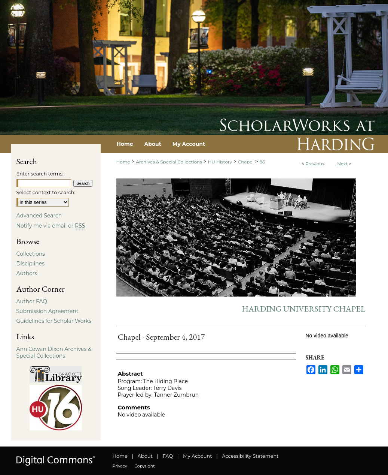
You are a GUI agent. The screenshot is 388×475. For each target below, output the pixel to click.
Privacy (120, 466)
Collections (30, 253)
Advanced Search (39, 215)
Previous (314, 163)
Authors (26, 273)
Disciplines (30, 263)
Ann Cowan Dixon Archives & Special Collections (54, 352)
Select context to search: (46, 192)
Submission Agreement (47, 311)
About (145, 456)
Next (342, 163)
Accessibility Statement (250, 456)
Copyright (144, 466)
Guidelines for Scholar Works (54, 321)
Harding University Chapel (303, 308)
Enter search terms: (40, 174)
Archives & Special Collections (169, 162)
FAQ (167, 456)
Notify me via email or (50, 225)
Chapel (246, 162)
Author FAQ (32, 301)
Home (123, 162)
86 (262, 162)
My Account (197, 456)
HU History (220, 162)
